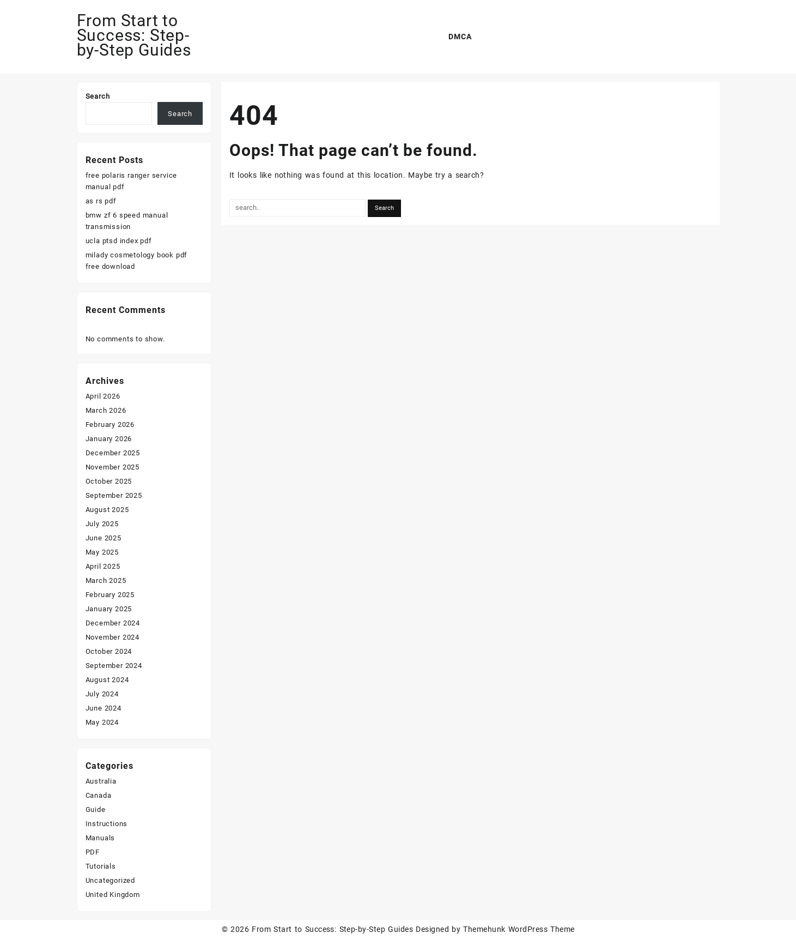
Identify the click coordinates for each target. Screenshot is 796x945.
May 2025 (102, 552)
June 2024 (103, 708)
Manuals (101, 838)
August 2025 (107, 509)
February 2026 (110, 424)
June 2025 (103, 538)
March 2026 (106, 410)
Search (98, 96)
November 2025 (112, 467)
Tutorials (101, 866)
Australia (101, 781)
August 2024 (107, 680)
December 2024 (113, 623)
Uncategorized (110, 880)
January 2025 (109, 609)
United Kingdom (113, 894)
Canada (99, 795)
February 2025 (110, 595)
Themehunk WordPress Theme (518, 929)
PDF (93, 852)
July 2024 (102, 694)
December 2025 (113, 453)
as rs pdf (101, 201)
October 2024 (109, 651)
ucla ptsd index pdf (119, 241)
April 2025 (103, 566)
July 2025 (102, 524)
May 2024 (102, 722)
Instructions (107, 824)
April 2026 (103, 396)
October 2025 (109, 481)
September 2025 (114, 495)
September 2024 (114, 665)
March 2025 (106, 580)
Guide (96, 809)
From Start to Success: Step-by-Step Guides (134, 35)
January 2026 (109, 439)
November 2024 (112, 637)
